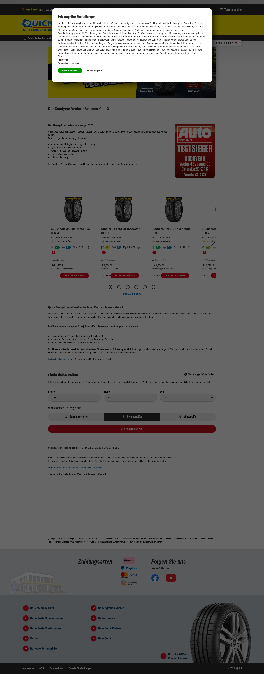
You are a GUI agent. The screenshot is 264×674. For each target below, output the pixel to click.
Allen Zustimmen (70, 70)
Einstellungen (94, 70)
